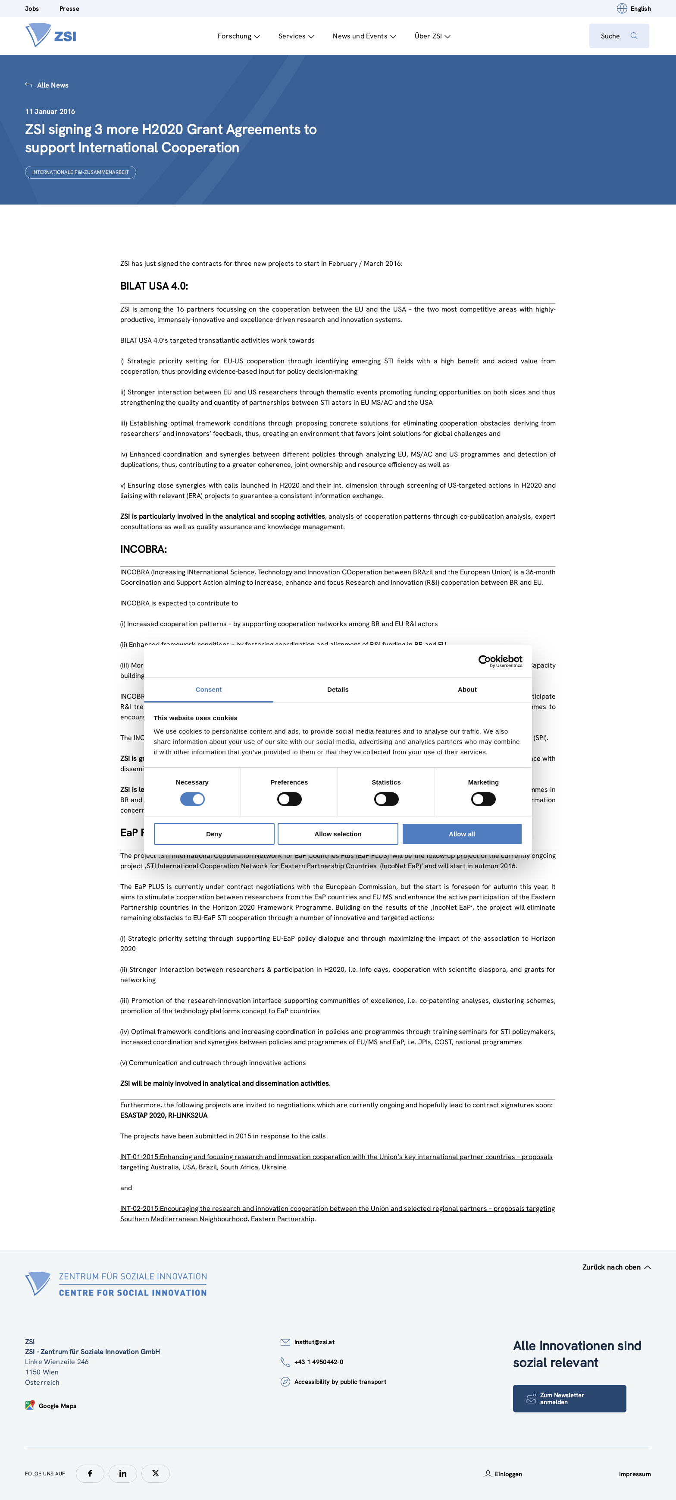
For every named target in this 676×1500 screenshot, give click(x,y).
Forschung (237, 36)
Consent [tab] (209, 689)
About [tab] (467, 689)
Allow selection (337, 834)
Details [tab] (338, 689)
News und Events (362, 36)
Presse (69, 9)
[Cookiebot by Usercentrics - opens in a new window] (485, 661)
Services (295, 36)
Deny (214, 834)
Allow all (462, 834)
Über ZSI (431, 36)
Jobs (32, 9)
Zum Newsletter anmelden (556, 1398)
